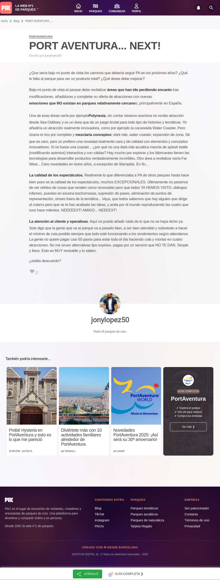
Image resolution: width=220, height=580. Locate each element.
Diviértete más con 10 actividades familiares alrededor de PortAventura (81, 437)
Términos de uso (197, 520)
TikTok (99, 514)
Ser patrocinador (197, 508)
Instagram (102, 520)
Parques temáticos (144, 508)
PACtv (99, 526)
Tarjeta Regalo (141, 526)
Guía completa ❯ (125, 574)
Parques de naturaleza (147, 520)
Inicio (4, 21)
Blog (16, 21)
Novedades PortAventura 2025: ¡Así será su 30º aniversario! (135, 435)
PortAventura (41, 36)
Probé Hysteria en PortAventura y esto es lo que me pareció (30, 435)
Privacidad (192, 526)
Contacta (191, 514)
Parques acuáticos (144, 514)
